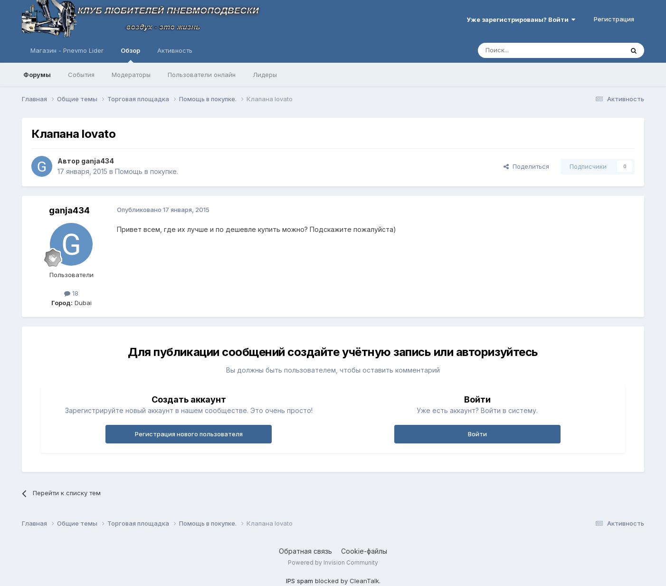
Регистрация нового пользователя (189, 434)
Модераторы (131, 74)
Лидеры (265, 74)
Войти (477, 434)
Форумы (37, 74)
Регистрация (614, 19)
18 (71, 293)
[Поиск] (529, 50)
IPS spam (299, 581)
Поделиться (526, 166)
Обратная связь (305, 551)
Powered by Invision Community (333, 562)
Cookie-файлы (364, 551)
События (81, 74)
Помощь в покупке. (146, 171)
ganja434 (97, 161)
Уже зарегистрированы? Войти (520, 19)
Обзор (130, 55)
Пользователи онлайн (202, 74)
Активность (174, 50)
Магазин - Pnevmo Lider (67, 50)
